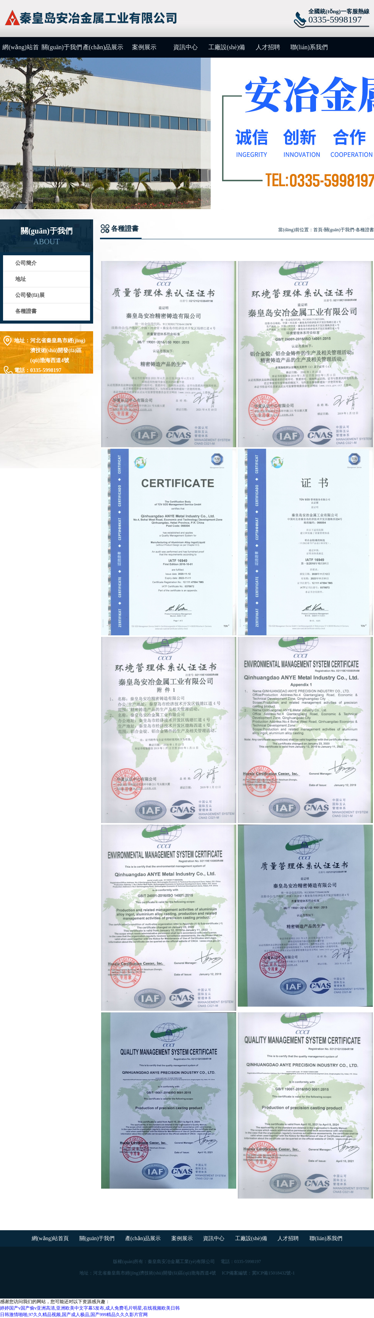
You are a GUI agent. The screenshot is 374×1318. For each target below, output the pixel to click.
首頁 (317, 229)
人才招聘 (268, 47)
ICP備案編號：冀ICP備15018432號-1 (258, 1273)
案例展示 (144, 47)
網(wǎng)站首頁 (20, 51)
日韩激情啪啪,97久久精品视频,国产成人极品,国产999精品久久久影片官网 (74, 1314)
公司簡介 (26, 263)
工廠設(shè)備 (226, 47)
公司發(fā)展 (30, 295)
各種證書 (26, 311)
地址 (20, 279)
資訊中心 (185, 47)
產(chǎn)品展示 (103, 47)
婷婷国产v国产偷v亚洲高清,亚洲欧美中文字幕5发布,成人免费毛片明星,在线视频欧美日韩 (90, 1308)
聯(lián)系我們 (309, 47)
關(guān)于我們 (62, 47)
